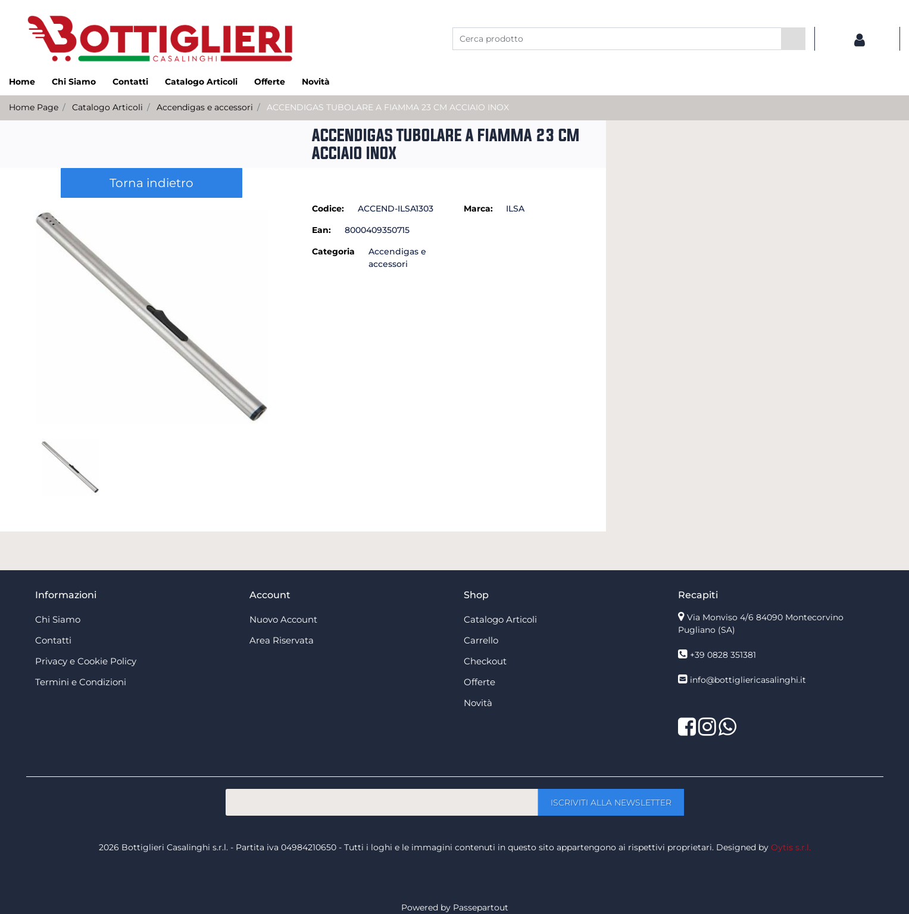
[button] (793, 38)
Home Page (33, 107)
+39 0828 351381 (723, 654)
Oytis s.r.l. (791, 847)
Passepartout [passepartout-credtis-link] (480, 907)
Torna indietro (151, 183)
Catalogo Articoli (107, 107)
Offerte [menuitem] (269, 81)
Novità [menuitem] (316, 81)
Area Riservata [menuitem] (281, 640)
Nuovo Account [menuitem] (283, 619)
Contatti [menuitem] (130, 81)
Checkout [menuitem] (485, 661)
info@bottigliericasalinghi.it (748, 679)
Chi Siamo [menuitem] (74, 81)
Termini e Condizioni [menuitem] (80, 682)
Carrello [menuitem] (481, 640)
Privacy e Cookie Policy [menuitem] (85, 661)
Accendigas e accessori (205, 107)
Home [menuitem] (22, 81)
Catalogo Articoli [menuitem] (201, 81)
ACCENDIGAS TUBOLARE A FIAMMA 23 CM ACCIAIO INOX (388, 107)
